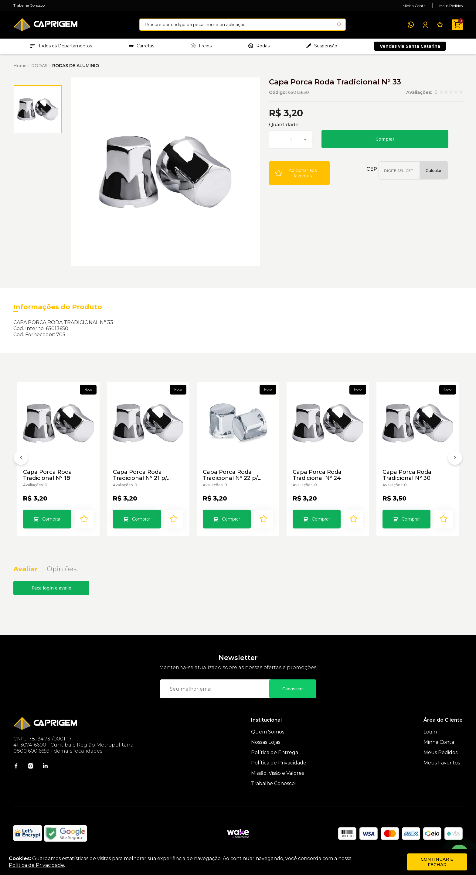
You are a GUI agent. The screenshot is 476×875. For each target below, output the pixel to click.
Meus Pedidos (451, 5)
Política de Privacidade (278, 763)
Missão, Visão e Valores (277, 773)
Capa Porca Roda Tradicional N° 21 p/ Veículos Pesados (140, 475)
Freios (201, 46)
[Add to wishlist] (299, 173)
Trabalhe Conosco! (29, 5)
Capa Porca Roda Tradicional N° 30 (406, 475)
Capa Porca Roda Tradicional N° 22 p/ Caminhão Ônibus (230, 475)
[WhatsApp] (411, 25)
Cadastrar (292, 689)
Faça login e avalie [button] (51, 588)
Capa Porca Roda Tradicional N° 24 (317, 475)
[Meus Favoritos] (440, 24)
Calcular (434, 170)
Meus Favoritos (441, 763)
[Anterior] (21, 459)
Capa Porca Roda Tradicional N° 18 (47, 475)
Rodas (259, 46)
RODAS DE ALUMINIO (75, 65)
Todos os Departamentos (61, 46)
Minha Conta (414, 5)
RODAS (39, 65)
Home (20, 65)
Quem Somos (267, 732)
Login (430, 732)
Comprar (385, 139)
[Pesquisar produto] (339, 24)
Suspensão (321, 46)
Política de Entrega (274, 752)
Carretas (141, 46)
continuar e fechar (437, 861)
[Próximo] (455, 459)
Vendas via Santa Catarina (410, 46)
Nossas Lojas (265, 742)
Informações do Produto (57, 307)
